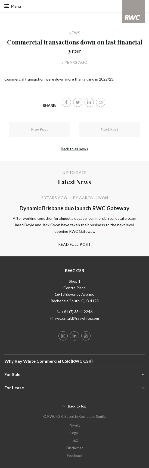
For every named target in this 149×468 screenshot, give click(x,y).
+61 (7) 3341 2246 (76, 311)
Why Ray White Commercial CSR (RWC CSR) (48, 361)
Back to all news (74, 149)
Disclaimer (74, 448)
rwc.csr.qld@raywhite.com (77, 318)
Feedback (74, 455)
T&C (74, 440)
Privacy (74, 425)
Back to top (77, 406)
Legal (74, 433)
